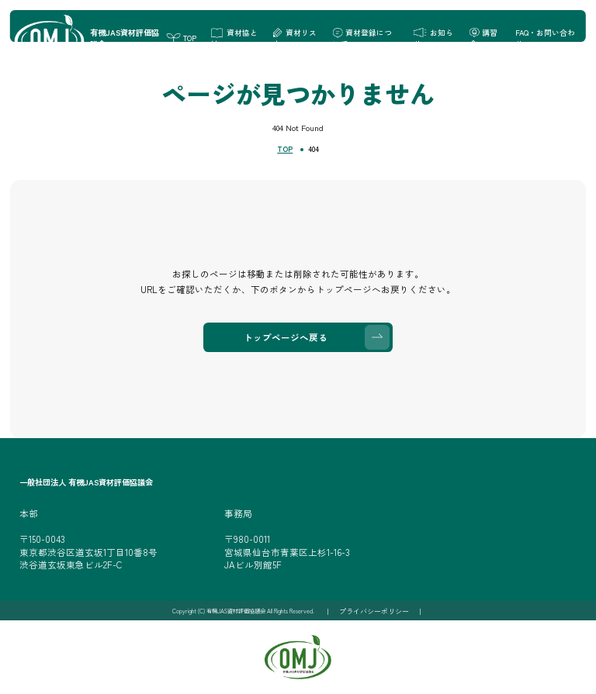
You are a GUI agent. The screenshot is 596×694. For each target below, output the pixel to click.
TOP (285, 149)
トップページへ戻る (285, 337)
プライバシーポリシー (374, 611)
